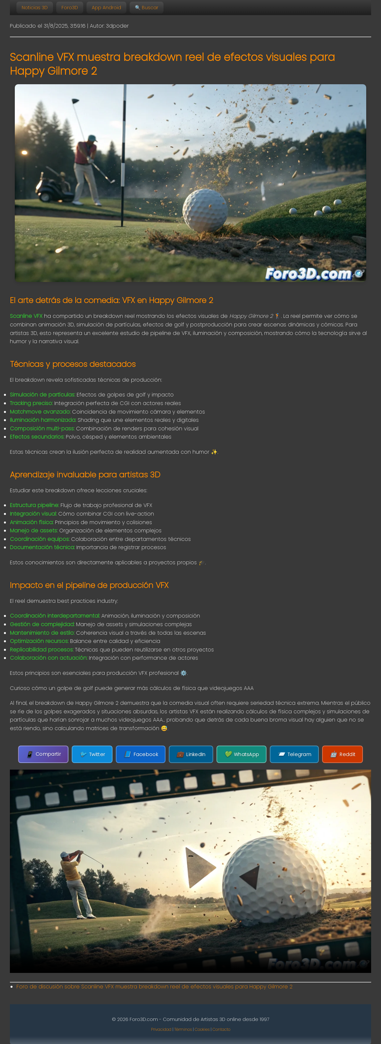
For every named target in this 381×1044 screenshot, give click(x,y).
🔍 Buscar (146, 7)
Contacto (221, 1029)
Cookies (202, 1029)
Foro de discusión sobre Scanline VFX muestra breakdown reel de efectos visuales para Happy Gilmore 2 (154, 986)
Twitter (93, 754)
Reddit (340, 754)
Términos (183, 1029)
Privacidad (161, 1029)
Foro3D (70, 7)
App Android (106, 7)
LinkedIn (191, 754)
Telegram (293, 754)
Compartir (45, 754)
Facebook (141, 754)
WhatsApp (241, 754)
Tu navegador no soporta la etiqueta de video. (190, 871)
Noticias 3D (35, 7)
